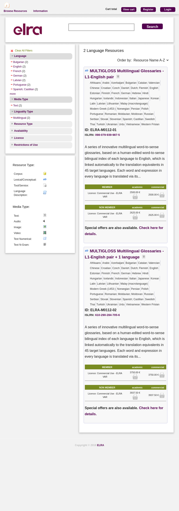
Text (15, 105)
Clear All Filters (23, 50)
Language (20, 56)
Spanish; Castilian (23, 89)
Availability (21, 130)
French (17, 71)
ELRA (100, 445)
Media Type (21, 99)
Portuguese (19, 84)
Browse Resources (15, 11)
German (18, 75)
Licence (19, 137)
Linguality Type (23, 111)
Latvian (17, 80)
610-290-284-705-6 (107, 315)
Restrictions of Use (26, 144)
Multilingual (19, 117)
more (13, 93)
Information (40, 11)
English (17, 66)
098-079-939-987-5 (107, 134)
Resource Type (23, 123)
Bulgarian (18, 62)
